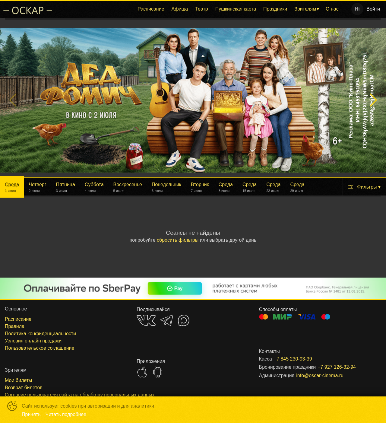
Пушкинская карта (235, 8)
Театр (201, 8)
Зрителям (305, 8)
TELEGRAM (166, 320)
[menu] (200, 9)
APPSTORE (142, 372)
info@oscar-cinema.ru (319, 375)
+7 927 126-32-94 (337, 367)
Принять (31, 414)
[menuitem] (151, 9)
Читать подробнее (66, 414)
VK (146, 320)
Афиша (180, 8)
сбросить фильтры (177, 240)
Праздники (275, 8)
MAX (183, 320)
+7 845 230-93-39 (293, 358)
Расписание (151, 8)
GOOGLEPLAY (157, 372)
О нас (332, 8)
